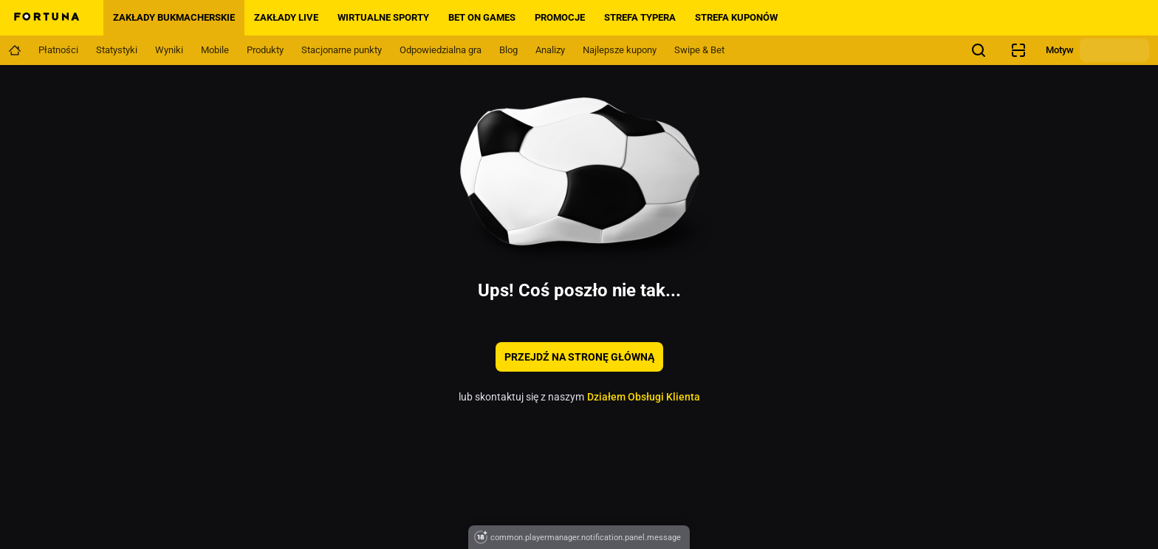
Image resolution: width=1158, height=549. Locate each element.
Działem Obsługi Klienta (643, 397)
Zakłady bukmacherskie (174, 17)
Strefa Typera (640, 17)
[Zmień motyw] (1114, 50)
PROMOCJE (560, 17)
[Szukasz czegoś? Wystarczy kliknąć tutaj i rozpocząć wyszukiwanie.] (978, 50)
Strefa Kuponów (736, 17)
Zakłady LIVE (286, 17)
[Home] (46, 18)
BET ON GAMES (481, 17)
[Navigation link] (15, 50)
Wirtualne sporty (383, 17)
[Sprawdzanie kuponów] (1018, 50)
